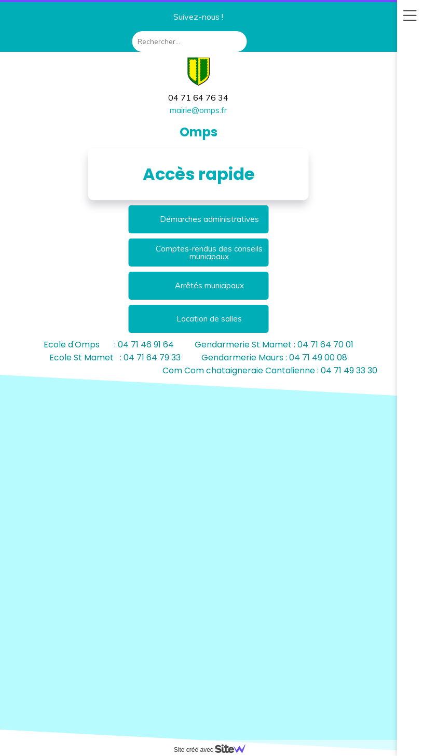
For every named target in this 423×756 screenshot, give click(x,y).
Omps (198, 132)
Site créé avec (214, 749)
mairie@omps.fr (198, 110)
